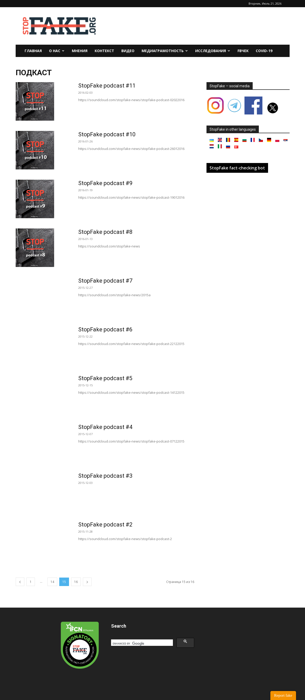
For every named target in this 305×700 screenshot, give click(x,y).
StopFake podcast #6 (105, 329)
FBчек (243, 50)
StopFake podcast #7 (105, 280)
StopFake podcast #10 (106, 134)
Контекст (104, 50)
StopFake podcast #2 (105, 524)
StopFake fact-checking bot (237, 168)
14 (52, 582)
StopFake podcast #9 (105, 183)
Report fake (283, 695)
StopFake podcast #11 (106, 85)
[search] (141, 643)
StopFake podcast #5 (105, 378)
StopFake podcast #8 (105, 232)
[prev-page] (20, 582)
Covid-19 (264, 50)
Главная (33, 50)
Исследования (212, 50)
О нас (56, 50)
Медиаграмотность (165, 50)
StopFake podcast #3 (105, 476)
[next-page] (87, 582)
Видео (127, 50)
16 (76, 582)
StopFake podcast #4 (105, 427)
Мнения (79, 50)
